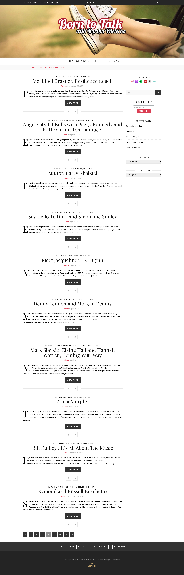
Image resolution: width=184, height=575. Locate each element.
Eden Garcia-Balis (133, 147)
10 (60, 534)
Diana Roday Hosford (134, 142)
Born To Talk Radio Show (32, 3)
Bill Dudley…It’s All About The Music (72, 447)
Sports (91, 212)
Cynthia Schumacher (134, 126)
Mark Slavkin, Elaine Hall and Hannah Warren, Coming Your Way (72, 352)
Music (84, 345)
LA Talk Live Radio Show (66, 76)
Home (25, 67)
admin (63, 86)
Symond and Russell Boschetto (72, 491)
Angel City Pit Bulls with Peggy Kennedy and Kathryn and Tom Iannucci (72, 127)
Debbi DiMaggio (132, 131)
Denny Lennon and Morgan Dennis (73, 303)
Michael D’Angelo (133, 137)
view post (72, 103)
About (45, 3)
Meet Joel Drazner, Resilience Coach (73, 81)
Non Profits (91, 120)
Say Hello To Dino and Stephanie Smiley (72, 216)
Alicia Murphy (72, 401)
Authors (54, 169)
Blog (51, 3)
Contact (58, 3)
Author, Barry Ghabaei (73, 173)
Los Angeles (84, 76)
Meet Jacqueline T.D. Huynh (72, 260)
